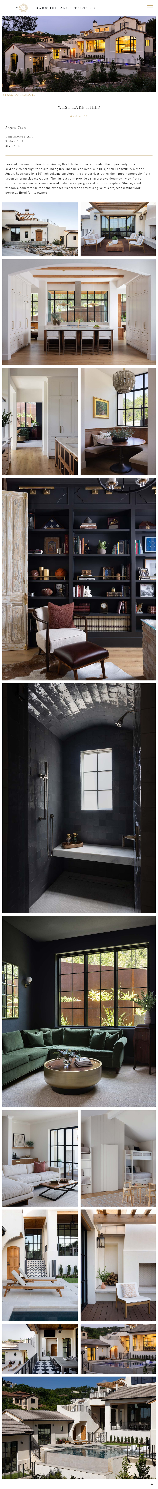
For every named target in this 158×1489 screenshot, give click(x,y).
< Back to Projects (18, 94)
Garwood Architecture (55, 8)
